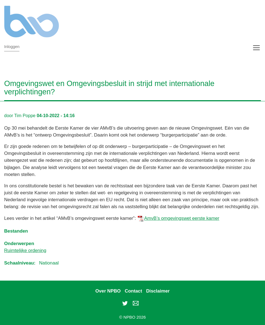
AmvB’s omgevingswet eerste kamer (181, 218)
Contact (133, 291)
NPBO (123, 21)
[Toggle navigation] (256, 47)
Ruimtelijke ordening (25, 250)
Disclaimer (158, 291)
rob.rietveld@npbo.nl (135, 303)
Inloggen (11, 46)
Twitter (125, 303)
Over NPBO (108, 291)
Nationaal (49, 263)
